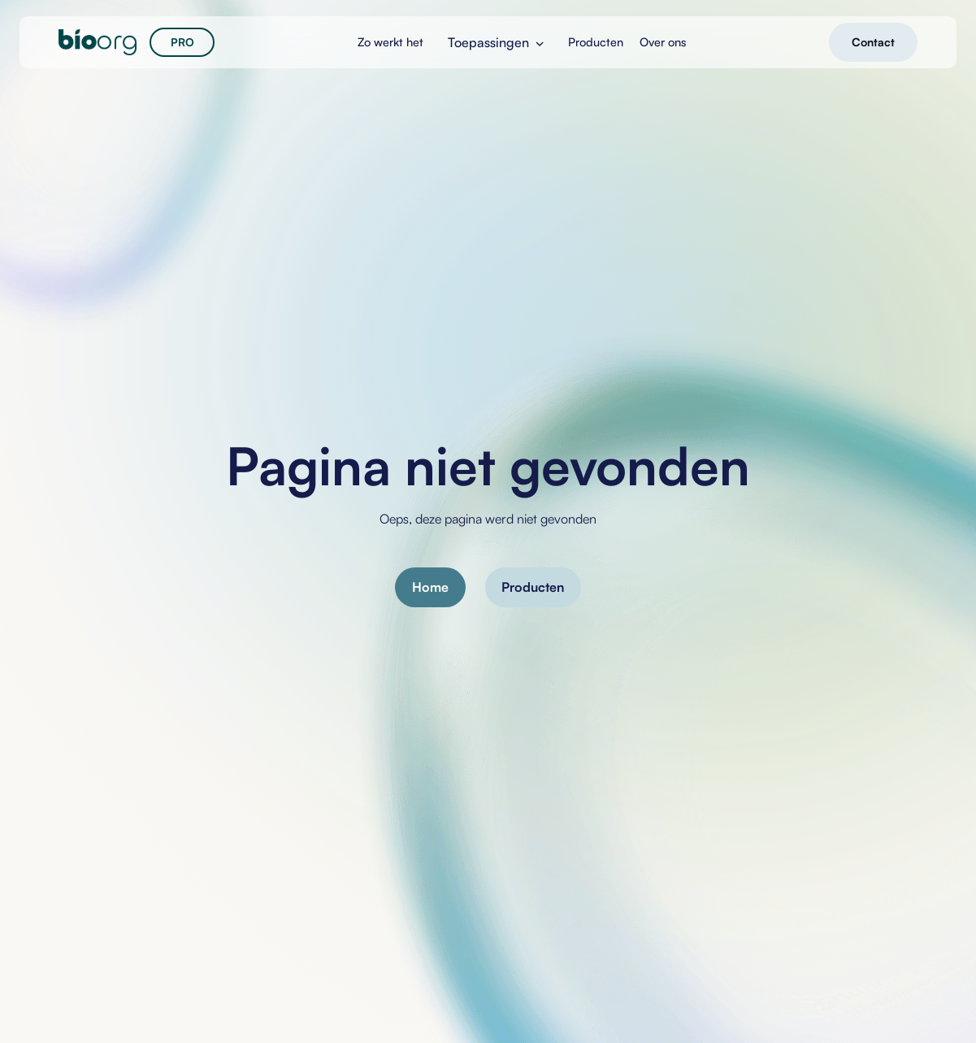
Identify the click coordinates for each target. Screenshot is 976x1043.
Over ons (663, 41)
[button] (496, 42)
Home (430, 587)
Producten (532, 587)
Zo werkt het (390, 41)
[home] (98, 42)
